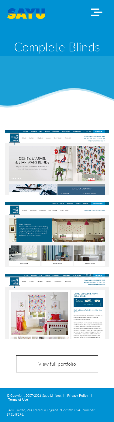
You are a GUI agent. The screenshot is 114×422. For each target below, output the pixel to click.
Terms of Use (18, 400)
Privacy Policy (77, 396)
